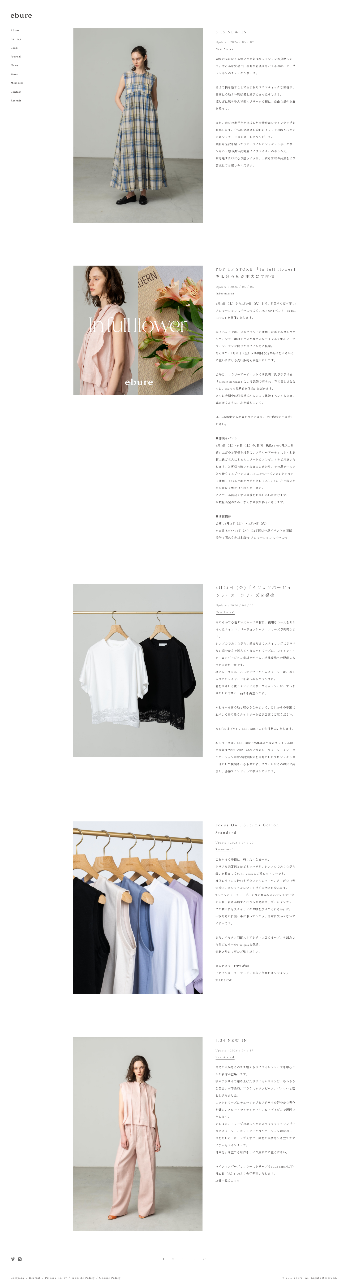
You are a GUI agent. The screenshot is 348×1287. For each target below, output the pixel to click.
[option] (138, 125)
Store (14, 74)
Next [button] (206, 125)
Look (14, 48)
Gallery (16, 39)
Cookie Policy (110, 1278)
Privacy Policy (56, 1278)
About (15, 30)
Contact (16, 92)
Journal (16, 56)
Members (17, 83)
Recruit (16, 100)
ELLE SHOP (279, 1167)
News (14, 65)
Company (18, 1278)
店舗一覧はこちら (227, 1181)
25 (204, 1259)
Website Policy (83, 1278)
